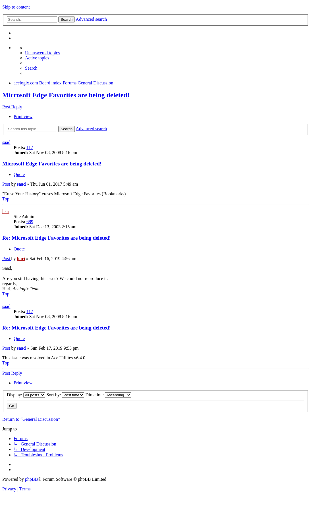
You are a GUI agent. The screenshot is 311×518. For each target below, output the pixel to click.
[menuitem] (42, 52)
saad (6, 142)
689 (29, 221)
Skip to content (16, 7)
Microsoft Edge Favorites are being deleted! (66, 95)
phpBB (31, 479)
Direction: (108, 394)
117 (29, 147)
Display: (26, 394)
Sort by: (65, 394)
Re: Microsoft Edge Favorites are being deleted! (56, 238)
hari (5, 211)
